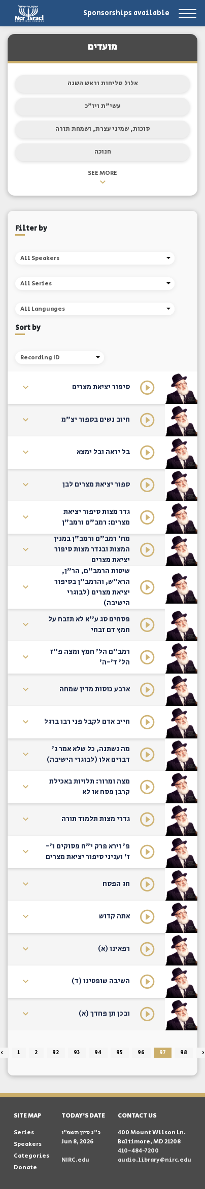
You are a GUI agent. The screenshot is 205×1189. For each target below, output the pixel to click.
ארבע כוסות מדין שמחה (94, 689)
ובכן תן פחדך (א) (104, 1014)
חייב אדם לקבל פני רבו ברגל (87, 722)
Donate (25, 1167)
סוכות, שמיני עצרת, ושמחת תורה (102, 129)
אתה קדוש (114, 916)
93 (77, 1053)
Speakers (28, 1144)
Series (24, 1132)
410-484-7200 (138, 1150)
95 (119, 1053)
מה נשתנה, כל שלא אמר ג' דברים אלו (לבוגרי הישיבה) (88, 754)
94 (97, 1053)
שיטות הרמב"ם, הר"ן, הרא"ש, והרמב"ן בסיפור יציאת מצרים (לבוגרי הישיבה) (92, 587)
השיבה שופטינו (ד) (101, 981)
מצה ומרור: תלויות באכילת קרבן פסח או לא (89, 786)
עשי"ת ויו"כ (102, 106)
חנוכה (102, 152)
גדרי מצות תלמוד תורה (95, 819)
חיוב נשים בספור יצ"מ (95, 420)
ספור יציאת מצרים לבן (96, 484)
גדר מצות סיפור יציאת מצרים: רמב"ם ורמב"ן (96, 517)
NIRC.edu (75, 1160)
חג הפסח (116, 884)
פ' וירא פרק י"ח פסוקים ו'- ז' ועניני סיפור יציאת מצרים (88, 851)
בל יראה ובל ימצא (103, 452)
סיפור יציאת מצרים (101, 387)
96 (141, 1053)
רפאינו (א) (114, 949)
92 (55, 1053)
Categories (31, 1155)
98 (183, 1053)
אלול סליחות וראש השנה (102, 83)
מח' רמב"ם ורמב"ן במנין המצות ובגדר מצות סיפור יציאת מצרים (92, 549)
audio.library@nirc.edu (154, 1160)
